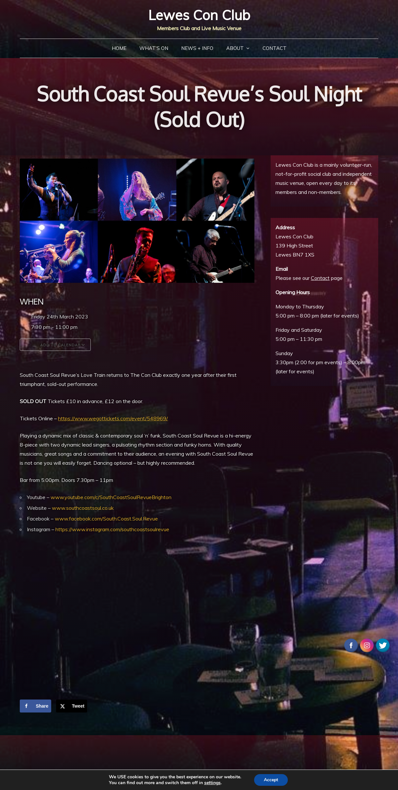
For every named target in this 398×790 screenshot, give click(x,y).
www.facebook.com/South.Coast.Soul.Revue (106, 518)
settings (212, 783)
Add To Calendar (55, 345)
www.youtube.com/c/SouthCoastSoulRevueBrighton (111, 497)
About (235, 48)
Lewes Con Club (199, 15)
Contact (275, 48)
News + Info (197, 48)
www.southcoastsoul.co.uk (83, 508)
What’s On (153, 48)
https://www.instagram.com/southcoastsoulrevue (112, 529)
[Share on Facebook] (35, 706)
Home (119, 48)
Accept (271, 780)
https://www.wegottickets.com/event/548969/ (113, 418)
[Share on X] (72, 706)
